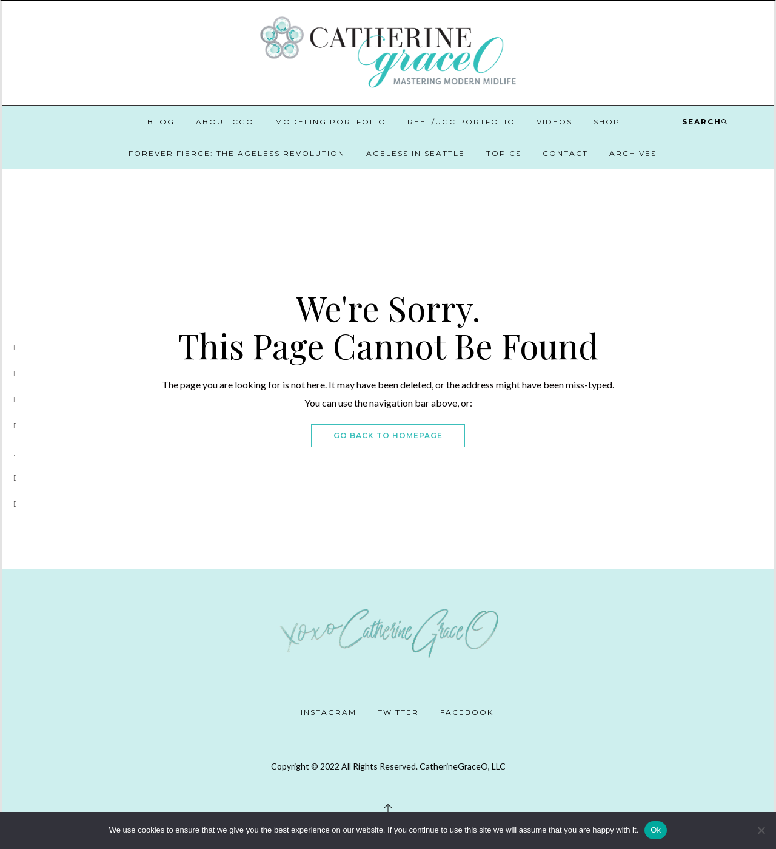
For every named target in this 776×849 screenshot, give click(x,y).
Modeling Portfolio (330, 121)
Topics (503, 153)
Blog (161, 121)
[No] (761, 830)
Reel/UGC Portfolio (461, 121)
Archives (633, 153)
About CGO (225, 121)
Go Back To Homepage (388, 435)
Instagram (328, 712)
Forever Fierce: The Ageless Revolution (237, 153)
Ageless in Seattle (415, 153)
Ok (656, 829)
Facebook (466, 712)
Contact (565, 153)
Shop (607, 121)
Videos (554, 121)
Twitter (398, 712)
